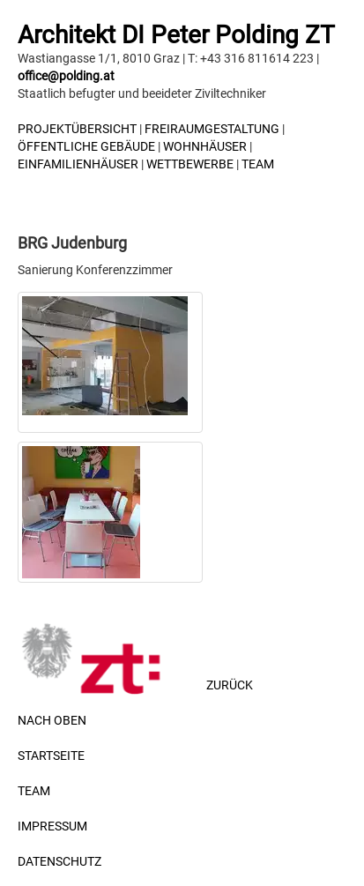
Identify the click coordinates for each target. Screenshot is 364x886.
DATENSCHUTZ (59, 861)
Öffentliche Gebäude (86, 146)
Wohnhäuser (205, 146)
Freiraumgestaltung (212, 129)
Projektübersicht (77, 129)
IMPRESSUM (52, 826)
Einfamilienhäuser (78, 164)
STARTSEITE (51, 755)
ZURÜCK (233, 685)
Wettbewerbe (190, 164)
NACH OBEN (52, 720)
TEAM (257, 164)
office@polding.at (66, 76)
